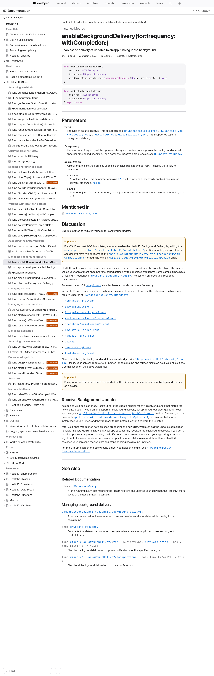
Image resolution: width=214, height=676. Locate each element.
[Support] (159, 3)
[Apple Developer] (41, 3)
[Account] (179, 3)
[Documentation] (127, 3)
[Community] (109, 3)
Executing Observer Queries (95, 213)
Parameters (89, 120)
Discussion (89, 224)
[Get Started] (61, 3)
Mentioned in (91, 207)
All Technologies (13, 17)
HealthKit (81, 22)
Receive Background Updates (105, 399)
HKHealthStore (95, 22)
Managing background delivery (102, 505)
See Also (86, 468)
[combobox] (29, 670)
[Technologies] (92, 3)
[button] (170, 3)
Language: (196, 10)
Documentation (19, 11)
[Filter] (29, 671)
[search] (27, 671)
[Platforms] (76, 3)
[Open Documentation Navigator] (5, 10)
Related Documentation (96, 479)
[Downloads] (145, 3)
